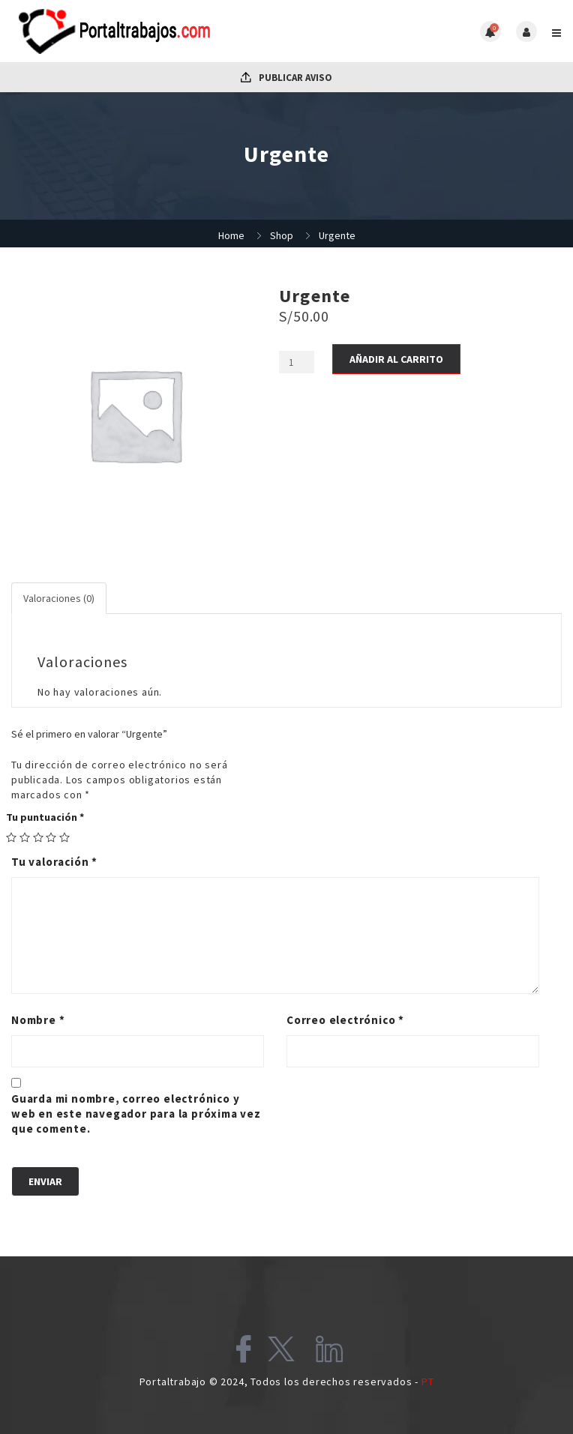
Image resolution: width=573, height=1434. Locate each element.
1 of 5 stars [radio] (11, 837)
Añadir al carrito (396, 359)
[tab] (59, 598)
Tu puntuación (45, 817)
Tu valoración (54, 862)
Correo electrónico (345, 1020)
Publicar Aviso (286, 77)
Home (231, 235)
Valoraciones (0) (58, 598)
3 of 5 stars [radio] (38, 837)
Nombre (37, 1020)
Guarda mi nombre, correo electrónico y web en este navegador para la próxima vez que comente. (136, 1113)
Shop (281, 235)
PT (428, 1381)
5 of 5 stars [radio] (64, 837)
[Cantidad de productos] (296, 362)
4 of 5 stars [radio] (51, 837)
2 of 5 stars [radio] (25, 837)
